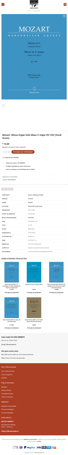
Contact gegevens (6, 374)
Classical (30, 198)
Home (29, 10)
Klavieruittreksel (36, 10)
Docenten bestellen (7, 413)
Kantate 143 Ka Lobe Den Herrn (34, 284)
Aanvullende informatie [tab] (7, 189)
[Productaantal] (6, 152)
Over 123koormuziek (7, 371)
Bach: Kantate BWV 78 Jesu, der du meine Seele (11, 320)
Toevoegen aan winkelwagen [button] (12, 292)
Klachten (4, 378)
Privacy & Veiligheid (7, 409)
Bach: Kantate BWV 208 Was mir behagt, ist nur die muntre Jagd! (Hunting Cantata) (56, 286)
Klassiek (30, 202)
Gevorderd (31, 217)
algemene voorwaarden (30, 439)
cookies (39, 441)
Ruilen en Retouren (7, 397)
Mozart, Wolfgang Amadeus (35, 195)
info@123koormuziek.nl (8, 344)
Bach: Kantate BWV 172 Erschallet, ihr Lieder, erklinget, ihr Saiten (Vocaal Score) (12, 286)
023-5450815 (19, 337)
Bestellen (4, 387)
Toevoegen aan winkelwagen (23, 152)
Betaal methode (6, 390)
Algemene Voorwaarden (8, 406)
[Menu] (3, 4)
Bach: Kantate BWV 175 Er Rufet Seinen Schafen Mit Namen (34, 320)
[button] (10, 157)
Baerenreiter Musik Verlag (35, 206)
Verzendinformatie (7, 394)
